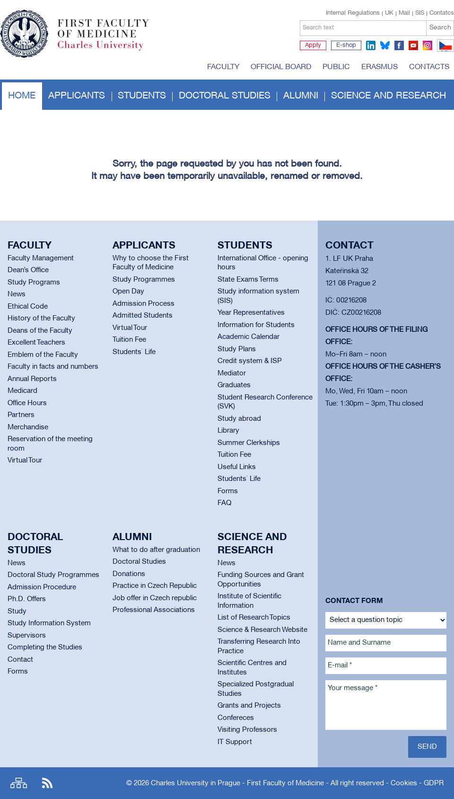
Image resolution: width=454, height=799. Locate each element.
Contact (20, 660)
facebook (399, 45)
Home (21, 96)
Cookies (404, 783)
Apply (313, 45)
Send (427, 747)
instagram (427, 45)
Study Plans (237, 349)
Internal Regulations (353, 13)
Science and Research (388, 96)
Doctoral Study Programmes (53, 575)
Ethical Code (28, 306)
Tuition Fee (129, 340)
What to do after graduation (156, 550)
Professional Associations (154, 610)
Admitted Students (143, 315)
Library (228, 430)
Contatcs (441, 13)
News (17, 294)
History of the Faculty (41, 318)
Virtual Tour (25, 460)
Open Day (128, 291)
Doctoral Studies (139, 562)
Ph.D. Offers (27, 599)
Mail (404, 13)
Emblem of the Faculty (43, 355)
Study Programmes (144, 279)
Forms (228, 491)
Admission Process (144, 304)
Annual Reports (32, 379)
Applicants (76, 96)
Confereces (236, 718)
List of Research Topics (254, 617)
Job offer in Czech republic (155, 598)
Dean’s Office (28, 270)
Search (440, 28)
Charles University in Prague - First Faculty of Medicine (237, 783)
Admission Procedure (42, 587)
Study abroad (239, 419)
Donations (129, 574)
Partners (21, 415)
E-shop (346, 45)
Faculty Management (41, 258)
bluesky (385, 45)
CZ (443, 51)
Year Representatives (251, 313)
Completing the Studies (45, 647)
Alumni (300, 96)
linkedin (370, 45)
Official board (281, 67)
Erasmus (379, 67)
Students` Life (134, 352)
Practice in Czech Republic (155, 586)
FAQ (224, 503)
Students (142, 96)
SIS (419, 13)
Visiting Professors (247, 730)
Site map (18, 783)
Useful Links (237, 467)
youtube (413, 45)
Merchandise (28, 427)
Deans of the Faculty (40, 331)
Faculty (223, 67)
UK (389, 13)
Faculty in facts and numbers (53, 367)
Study (17, 611)
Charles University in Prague (108, 49)
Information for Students (256, 325)
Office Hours (27, 403)
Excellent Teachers (36, 342)
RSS (47, 783)
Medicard (22, 391)
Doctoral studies (225, 96)
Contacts (429, 67)
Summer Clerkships (249, 443)
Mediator (232, 373)
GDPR (434, 783)
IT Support (235, 742)
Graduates (234, 385)
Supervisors (27, 635)
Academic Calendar (248, 337)
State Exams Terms (248, 279)
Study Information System (49, 623)
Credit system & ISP (250, 361)
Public (336, 67)
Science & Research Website (262, 630)
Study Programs (34, 282)
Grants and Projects (249, 705)
